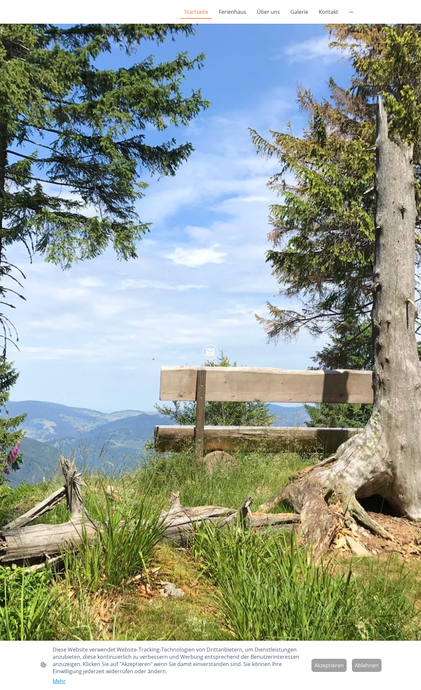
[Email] (210, 352)
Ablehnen (367, 665)
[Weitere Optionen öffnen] (351, 12)
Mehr (59, 681)
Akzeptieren (329, 665)
